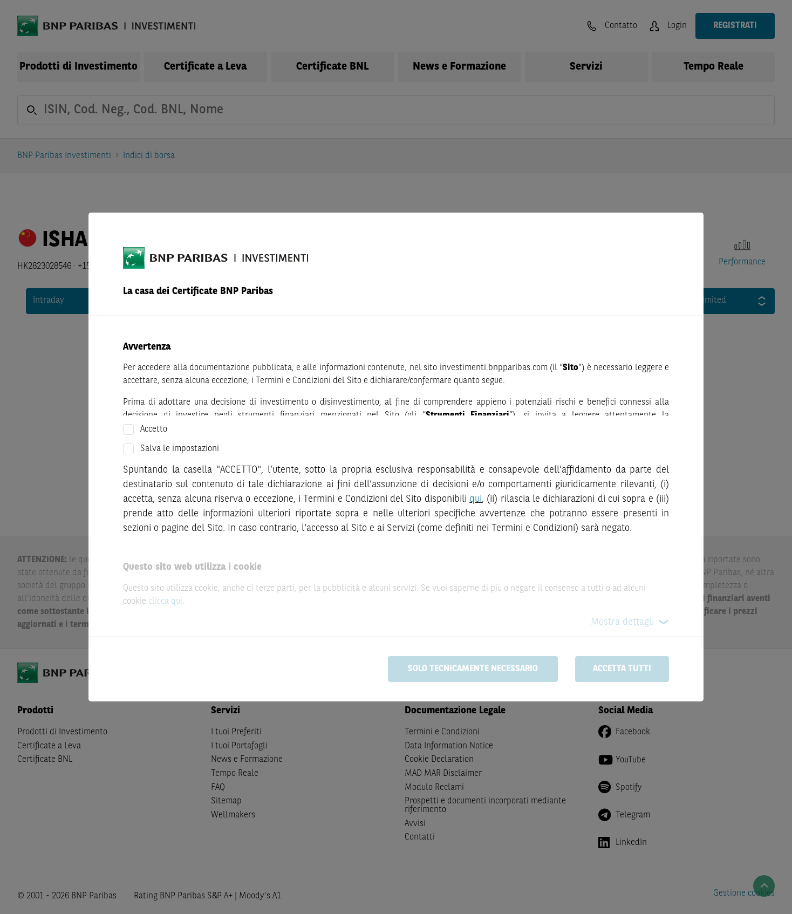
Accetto (153, 429)
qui (475, 499)
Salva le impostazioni (179, 449)
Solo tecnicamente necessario (473, 669)
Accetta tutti (622, 669)
